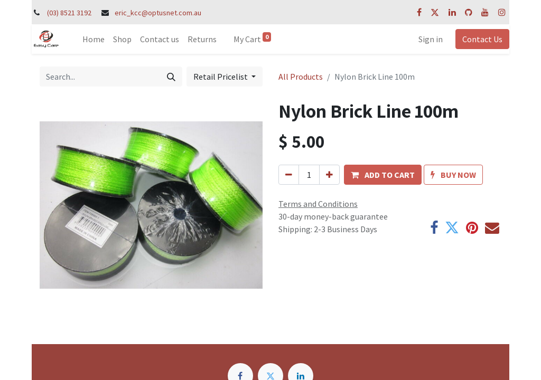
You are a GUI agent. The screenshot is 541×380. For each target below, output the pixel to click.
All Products (300, 76)
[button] (383, 175)
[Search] (171, 76)
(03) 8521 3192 (69, 12)
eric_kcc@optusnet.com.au (158, 12)
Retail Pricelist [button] (221, 76)
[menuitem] (93, 39)
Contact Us (482, 39)
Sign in (430, 39)
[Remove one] (288, 175)
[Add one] (329, 175)
